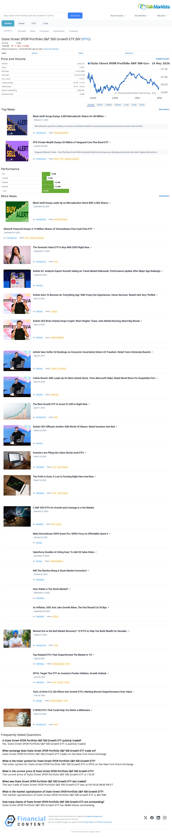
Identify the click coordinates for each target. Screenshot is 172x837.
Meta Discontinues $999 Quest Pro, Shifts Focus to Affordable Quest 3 (71, 533)
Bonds (56, 159)
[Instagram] (165, 821)
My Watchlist (140, 15)
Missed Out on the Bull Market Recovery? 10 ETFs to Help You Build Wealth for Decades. (81, 631)
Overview (22, 31)
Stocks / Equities (62, 467)
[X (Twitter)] (145, 821)
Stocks (21, 23)
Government (62, 368)
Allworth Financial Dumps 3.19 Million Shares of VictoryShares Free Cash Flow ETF (49, 229)
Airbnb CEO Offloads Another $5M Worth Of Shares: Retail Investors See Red (75, 426)
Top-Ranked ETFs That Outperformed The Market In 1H (63, 654)
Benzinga (39, 543)
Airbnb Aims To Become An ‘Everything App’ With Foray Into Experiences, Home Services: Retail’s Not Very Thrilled (95, 295)
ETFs (34, 23)
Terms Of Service (105, 822)
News (32, 31)
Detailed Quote (162, 59)
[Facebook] (152, 821)
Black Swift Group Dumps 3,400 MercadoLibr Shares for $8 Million (69, 116)
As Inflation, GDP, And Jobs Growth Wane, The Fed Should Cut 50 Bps (71, 607)
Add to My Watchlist (51, 49)
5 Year (142, 105)
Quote (34, 53)
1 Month (109, 105)
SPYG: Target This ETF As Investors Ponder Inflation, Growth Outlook (71, 673)
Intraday (91, 105)
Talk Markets (40, 467)
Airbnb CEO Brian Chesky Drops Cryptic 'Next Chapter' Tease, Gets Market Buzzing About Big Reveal (87, 321)
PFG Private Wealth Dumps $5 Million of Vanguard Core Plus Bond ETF (72, 142)
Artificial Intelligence (57, 337)
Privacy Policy (87, 822)
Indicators (161, 15)
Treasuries (73, 31)
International (58, 31)
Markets (8, 23)
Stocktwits (39, 285)
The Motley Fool (41, 133)
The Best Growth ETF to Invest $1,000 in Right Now (61, 404)
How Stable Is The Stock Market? (52, 589)
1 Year (126, 105)
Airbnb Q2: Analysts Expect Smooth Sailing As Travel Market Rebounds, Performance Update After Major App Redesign (98, 271)
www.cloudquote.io (94, 816)
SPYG (85, 39)
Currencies (44, 31)
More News (163, 109)
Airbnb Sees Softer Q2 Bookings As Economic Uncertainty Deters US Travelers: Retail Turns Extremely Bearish (93, 352)
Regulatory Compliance (61, 133)
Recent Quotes (117, 15)
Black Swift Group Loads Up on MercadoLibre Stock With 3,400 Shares (71, 203)
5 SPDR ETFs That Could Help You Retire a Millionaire (62, 710)
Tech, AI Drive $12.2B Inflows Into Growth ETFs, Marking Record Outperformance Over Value (83, 691)
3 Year (134, 105)
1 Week (99, 105)
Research (129, 53)
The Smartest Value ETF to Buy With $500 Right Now (62, 247)
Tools (45, 23)
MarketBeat (39, 524)
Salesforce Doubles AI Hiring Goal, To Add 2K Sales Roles (65, 552)
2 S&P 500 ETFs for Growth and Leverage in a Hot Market (63, 507)
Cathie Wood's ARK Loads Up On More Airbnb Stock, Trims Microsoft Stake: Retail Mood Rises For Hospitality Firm (95, 378)
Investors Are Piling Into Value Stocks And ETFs (59, 452)
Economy (54, 311)
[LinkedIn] (158, 821)
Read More (163, 196)
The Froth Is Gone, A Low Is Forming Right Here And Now (64, 476)
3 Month (118, 105)
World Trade (54, 394)
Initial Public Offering (60, 219)
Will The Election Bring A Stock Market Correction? (61, 570)
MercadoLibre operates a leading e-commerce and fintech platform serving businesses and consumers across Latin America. (89, 126)
